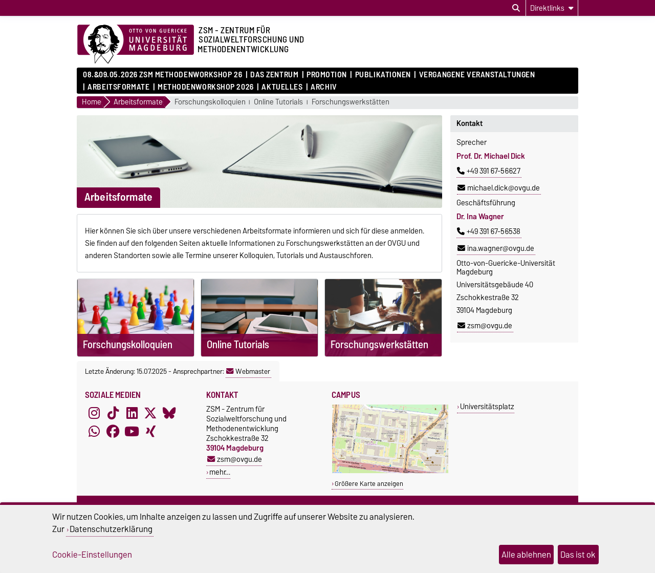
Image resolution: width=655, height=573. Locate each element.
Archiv (324, 87)
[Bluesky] (169, 413)
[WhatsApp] (94, 431)
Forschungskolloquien (210, 102)
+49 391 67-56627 (488, 171)
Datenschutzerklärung (111, 529)
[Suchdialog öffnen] (516, 8)
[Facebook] (113, 431)
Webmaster (248, 371)
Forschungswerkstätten (350, 102)
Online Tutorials (278, 102)
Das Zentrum (274, 75)
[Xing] (150, 431)
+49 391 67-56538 (488, 231)
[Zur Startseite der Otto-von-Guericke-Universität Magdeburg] (135, 44)
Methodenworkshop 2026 (206, 87)
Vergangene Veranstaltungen (477, 75)
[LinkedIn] (132, 413)
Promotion (327, 75)
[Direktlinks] (552, 8)
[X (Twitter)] (150, 413)
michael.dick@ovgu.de (498, 188)
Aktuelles (281, 87)
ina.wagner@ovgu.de (495, 248)
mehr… (219, 471)
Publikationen (383, 75)
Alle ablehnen (526, 554)
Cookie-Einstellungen (92, 554)
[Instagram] (94, 413)
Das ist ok (578, 554)
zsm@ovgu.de (484, 326)
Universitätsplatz (487, 406)
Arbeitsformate (118, 87)
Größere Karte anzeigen (369, 483)
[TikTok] (113, 413)
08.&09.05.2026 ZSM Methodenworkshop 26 (162, 75)
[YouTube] (132, 431)
